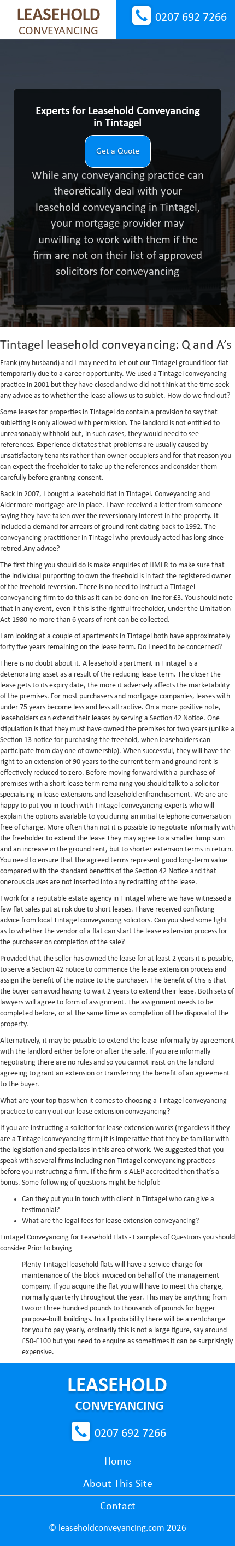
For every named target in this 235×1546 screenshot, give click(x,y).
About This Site (117, 1484)
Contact (118, 1506)
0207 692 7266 (191, 17)
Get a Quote (117, 151)
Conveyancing (58, 22)
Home (117, 1461)
